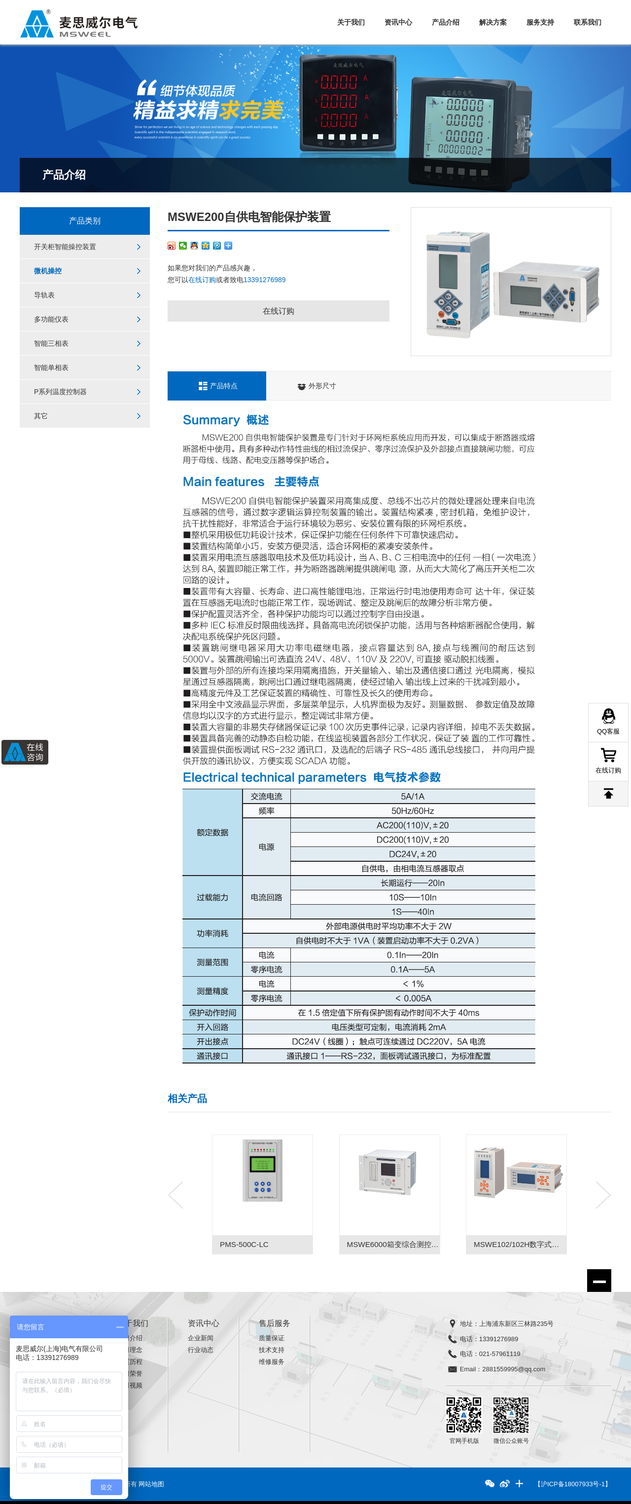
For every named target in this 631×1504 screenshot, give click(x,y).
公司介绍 (129, 1338)
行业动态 (200, 1350)
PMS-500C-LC (244, 1244)
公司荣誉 (129, 1373)
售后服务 (274, 1323)
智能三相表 (51, 343)
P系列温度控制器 (60, 392)
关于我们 (351, 22)
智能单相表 (51, 367)
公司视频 (129, 1385)
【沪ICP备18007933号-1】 (572, 1484)
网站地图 (151, 1484)
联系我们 (587, 22)
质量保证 (271, 1338)
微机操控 (48, 271)
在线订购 (202, 280)
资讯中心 (398, 22)
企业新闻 (200, 1338)
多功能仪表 (51, 319)
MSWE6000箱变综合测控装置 (396, 1244)
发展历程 (129, 1361)
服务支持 (540, 22)
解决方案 (493, 22)
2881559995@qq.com (513, 1369)
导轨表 (44, 295)
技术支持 (271, 1350)
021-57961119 (500, 1353)
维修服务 (271, 1361)
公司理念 (129, 1350)
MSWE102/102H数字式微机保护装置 (535, 1244)
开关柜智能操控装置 (65, 247)
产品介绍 (445, 22)
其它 (41, 416)
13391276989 (265, 280)
